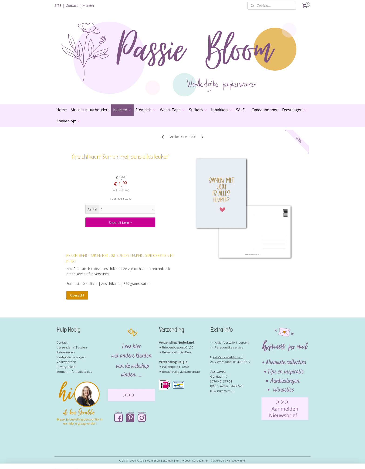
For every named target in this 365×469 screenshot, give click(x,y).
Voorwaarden (66, 362)
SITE (57, 5)
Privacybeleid (66, 367)
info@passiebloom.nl (228, 357)
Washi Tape (172, 109)
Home (61, 109)
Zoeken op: (68, 121)
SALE (240, 109)
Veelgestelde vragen (71, 357)
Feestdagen (294, 109)
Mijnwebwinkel (236, 460)
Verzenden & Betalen (72, 347)
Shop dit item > (120, 222)
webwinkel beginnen (195, 460)
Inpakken (221, 109)
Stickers (198, 109)
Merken (88, 5)
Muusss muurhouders (90, 109)
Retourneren (66, 352)
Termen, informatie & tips (74, 371)
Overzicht (77, 295)
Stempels (145, 109)
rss (177, 460)
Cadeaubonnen (265, 109)
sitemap (168, 460)
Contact (72, 5)
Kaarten (122, 109)
